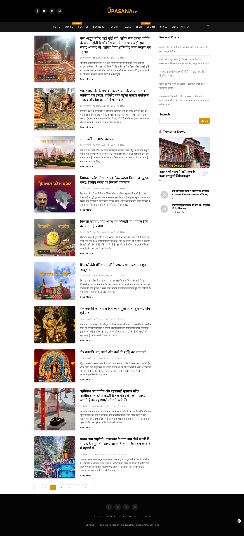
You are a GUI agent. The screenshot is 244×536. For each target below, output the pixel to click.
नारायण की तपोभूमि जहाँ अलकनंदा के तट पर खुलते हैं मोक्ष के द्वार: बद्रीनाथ (177, 176)
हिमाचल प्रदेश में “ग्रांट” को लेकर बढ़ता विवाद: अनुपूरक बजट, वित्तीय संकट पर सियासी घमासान (114, 180)
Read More (86, 79)
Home (56, 26)
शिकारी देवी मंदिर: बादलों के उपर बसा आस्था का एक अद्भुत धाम (113, 267)
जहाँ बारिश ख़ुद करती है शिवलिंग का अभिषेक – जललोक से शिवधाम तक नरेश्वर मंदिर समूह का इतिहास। (190, 194)
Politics (83, 26)
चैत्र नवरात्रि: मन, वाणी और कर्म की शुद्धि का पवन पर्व (113, 352)
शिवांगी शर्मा (87, 58)
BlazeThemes (152, 524)
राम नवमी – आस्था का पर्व (97, 139)
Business (98, 26)
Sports (151, 26)
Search (164, 114)
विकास (85, 406)
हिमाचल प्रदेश (50, 77)
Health (113, 26)
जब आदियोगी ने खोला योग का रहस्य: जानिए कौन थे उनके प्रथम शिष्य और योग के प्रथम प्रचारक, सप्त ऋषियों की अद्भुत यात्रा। (184, 100)
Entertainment (181, 26)
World (70, 25)
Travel (126, 26)
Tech (140, 25)
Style (163, 26)
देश (40, 77)
